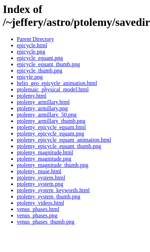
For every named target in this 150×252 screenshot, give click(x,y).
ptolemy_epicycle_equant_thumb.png (59, 146)
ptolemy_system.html (41, 178)
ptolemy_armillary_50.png (47, 115)
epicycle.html (32, 45)
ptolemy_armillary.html (43, 102)
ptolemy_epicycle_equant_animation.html (64, 140)
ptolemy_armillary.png (42, 108)
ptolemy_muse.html (39, 171)
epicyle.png (30, 77)
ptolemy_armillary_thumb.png (51, 121)
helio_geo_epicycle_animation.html (57, 83)
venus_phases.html (38, 209)
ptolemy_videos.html (40, 203)
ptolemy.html (32, 96)
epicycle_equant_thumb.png (48, 64)
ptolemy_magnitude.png (44, 159)
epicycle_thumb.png (39, 71)
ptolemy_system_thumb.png (48, 197)
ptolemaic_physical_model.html (53, 89)
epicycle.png (31, 52)
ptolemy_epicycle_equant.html (51, 127)
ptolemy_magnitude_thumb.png (52, 165)
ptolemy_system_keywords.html (53, 190)
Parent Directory (35, 39)
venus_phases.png (37, 215)
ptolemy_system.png (40, 184)
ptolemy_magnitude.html (45, 152)
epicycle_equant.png (40, 58)
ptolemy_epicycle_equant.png (50, 133)
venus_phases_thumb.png (45, 222)
